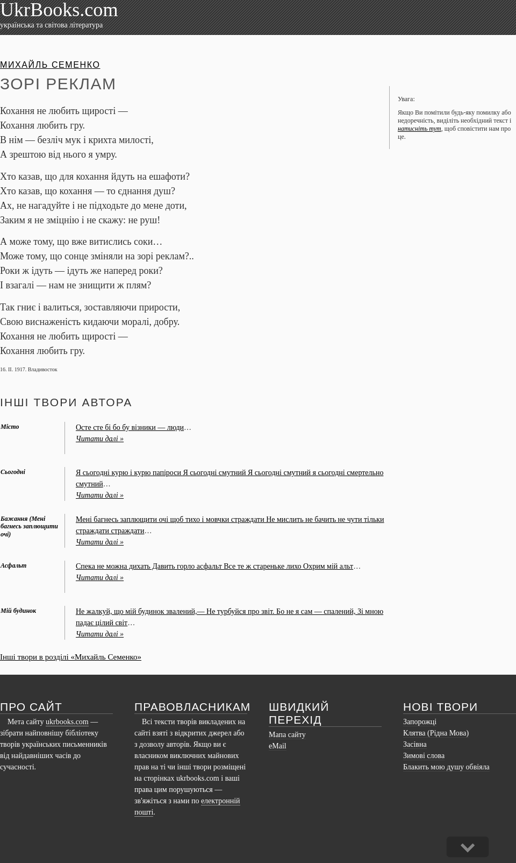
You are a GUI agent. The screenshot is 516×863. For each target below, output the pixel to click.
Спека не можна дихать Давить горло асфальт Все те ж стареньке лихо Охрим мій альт (214, 566)
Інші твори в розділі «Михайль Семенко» (70, 657)
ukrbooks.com (67, 722)
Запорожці (419, 722)
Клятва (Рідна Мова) (436, 733)
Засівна (415, 744)
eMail (277, 746)
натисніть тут (419, 128)
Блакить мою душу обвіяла (446, 767)
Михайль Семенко (50, 64)
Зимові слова (424, 756)
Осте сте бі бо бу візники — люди (130, 427)
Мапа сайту (287, 735)
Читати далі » (100, 439)
